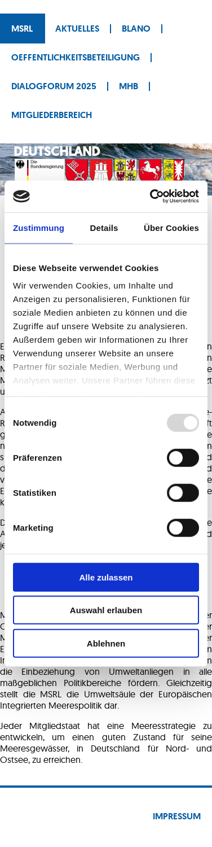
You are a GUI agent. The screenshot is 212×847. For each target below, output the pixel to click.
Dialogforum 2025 (53, 86)
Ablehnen (106, 643)
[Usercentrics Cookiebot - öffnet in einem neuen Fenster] (151, 196)
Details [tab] (104, 227)
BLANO (136, 28)
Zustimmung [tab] (38, 227)
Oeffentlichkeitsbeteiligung (75, 57)
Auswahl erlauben (106, 610)
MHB (128, 86)
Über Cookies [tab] (171, 227)
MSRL (22, 28)
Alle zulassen (105, 577)
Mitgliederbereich (51, 115)
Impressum (177, 816)
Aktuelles (77, 28)
